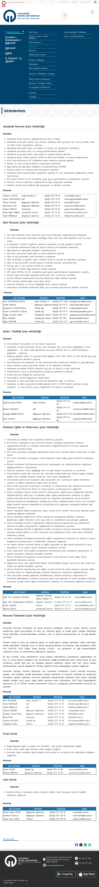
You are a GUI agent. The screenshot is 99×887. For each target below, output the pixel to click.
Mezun (74, 2)
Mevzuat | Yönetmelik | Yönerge (41, 73)
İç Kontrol (32, 92)
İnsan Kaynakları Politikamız (75, 32)
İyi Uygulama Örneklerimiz (39, 87)
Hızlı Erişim (33, 32)
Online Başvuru (35, 42)
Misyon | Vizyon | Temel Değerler (38, 37)
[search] (95, 2)
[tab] (14, 32)
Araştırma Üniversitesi (16, 2)
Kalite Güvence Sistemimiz (39, 79)
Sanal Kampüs (85, 2)
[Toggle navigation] (92, 12)
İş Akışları (32, 97)
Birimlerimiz (33, 46)
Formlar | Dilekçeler (37, 60)
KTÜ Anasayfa (63, 2)
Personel (32, 50)
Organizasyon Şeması (37, 54)
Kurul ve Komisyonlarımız (74, 36)
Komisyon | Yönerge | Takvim (40, 83)
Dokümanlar (33, 64)
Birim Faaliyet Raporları (38, 68)
